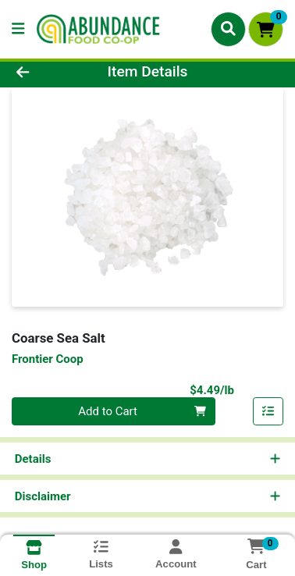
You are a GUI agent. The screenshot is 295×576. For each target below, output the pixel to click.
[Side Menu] (18, 29)
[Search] (228, 29)
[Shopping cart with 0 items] (265, 29)
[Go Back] (46, 72)
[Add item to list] (268, 411)
